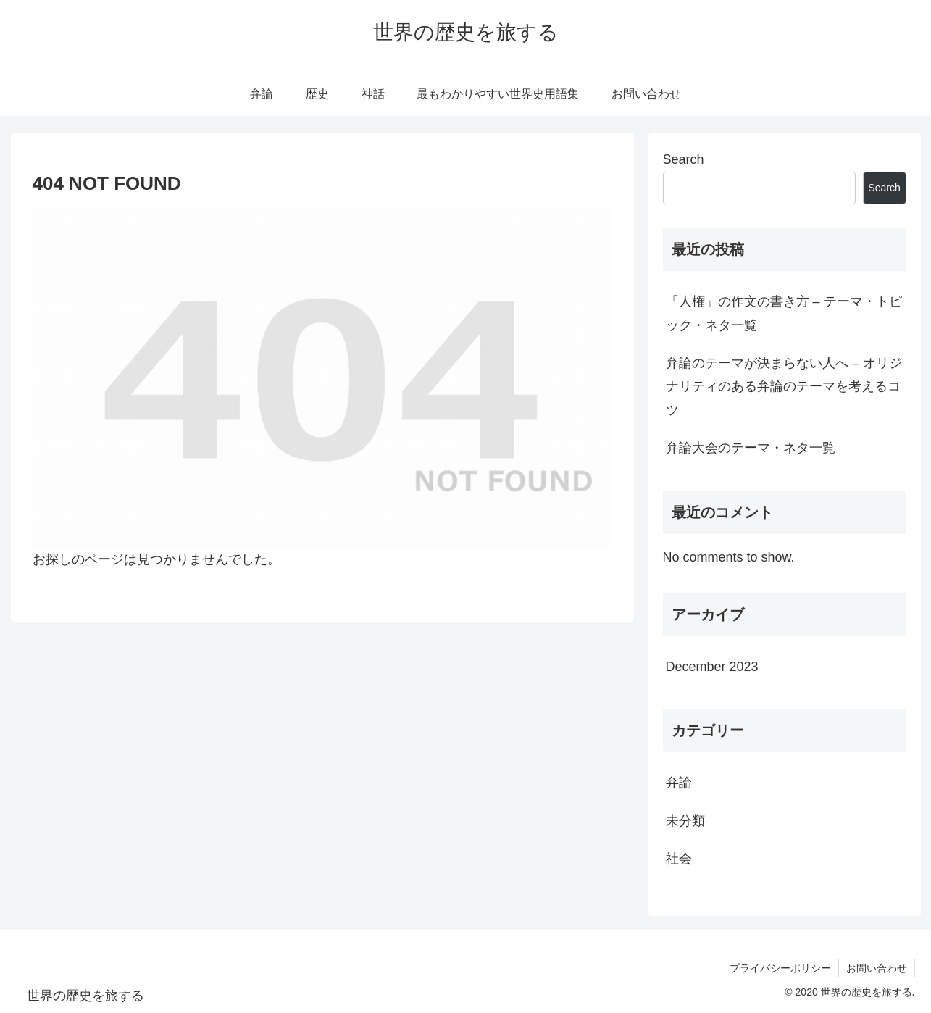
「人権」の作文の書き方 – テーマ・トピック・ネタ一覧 (784, 313)
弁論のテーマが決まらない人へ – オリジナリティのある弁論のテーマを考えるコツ (784, 386)
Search (683, 159)
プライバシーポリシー (780, 968)
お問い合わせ (876, 968)
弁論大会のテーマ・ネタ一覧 (750, 448)
